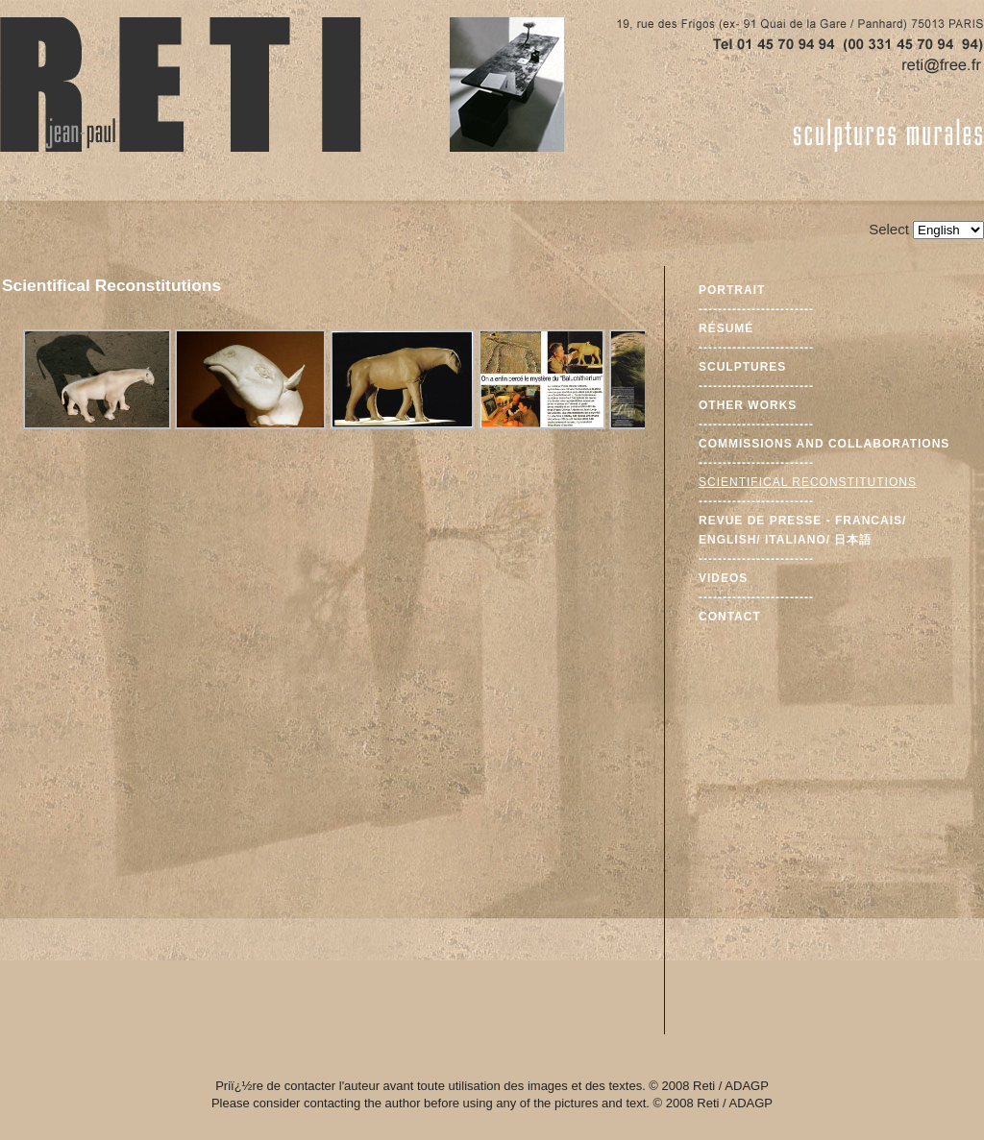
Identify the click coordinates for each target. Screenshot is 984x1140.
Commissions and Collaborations (824, 443)
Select (889, 229)
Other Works (748, 405)
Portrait (732, 290)
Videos (723, 578)
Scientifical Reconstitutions (808, 482)
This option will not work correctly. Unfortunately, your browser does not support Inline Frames (332, 631)
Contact (730, 616)
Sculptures (742, 367)
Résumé (726, 328)
